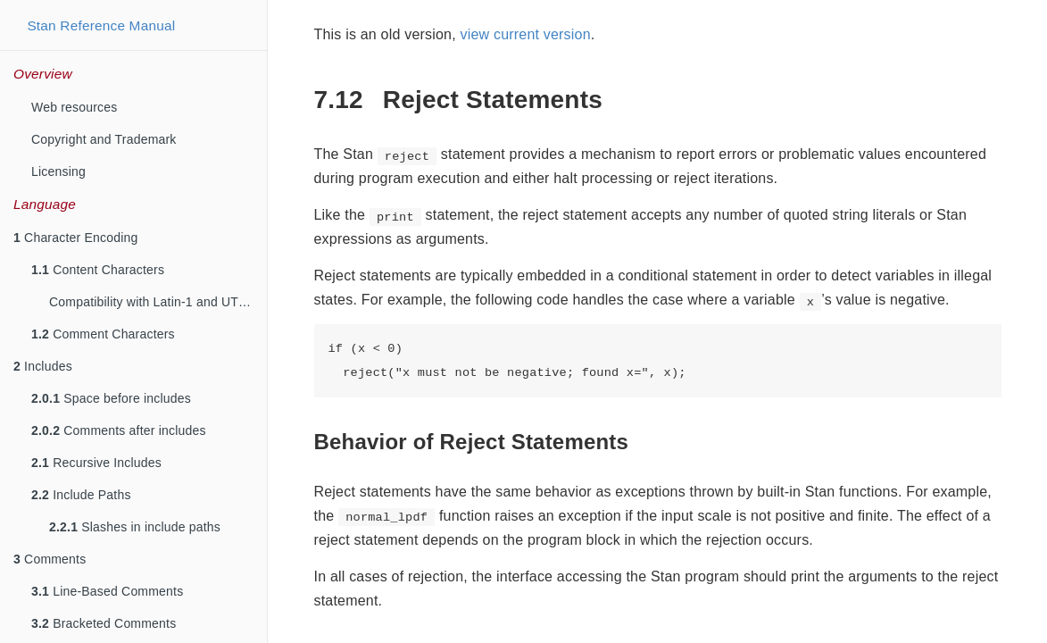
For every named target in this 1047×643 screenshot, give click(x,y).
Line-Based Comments (107, 591)
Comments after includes (118, 430)
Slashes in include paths (134, 527)
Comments (49, 559)
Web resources (74, 107)
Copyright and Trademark (104, 139)
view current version (525, 34)
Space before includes (111, 398)
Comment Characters (103, 334)
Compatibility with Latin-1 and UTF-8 (153, 302)
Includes (42, 366)
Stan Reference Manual (101, 25)
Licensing (58, 171)
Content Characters (97, 270)
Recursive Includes (96, 462)
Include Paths (81, 495)
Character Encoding (75, 237)
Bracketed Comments (103, 623)
